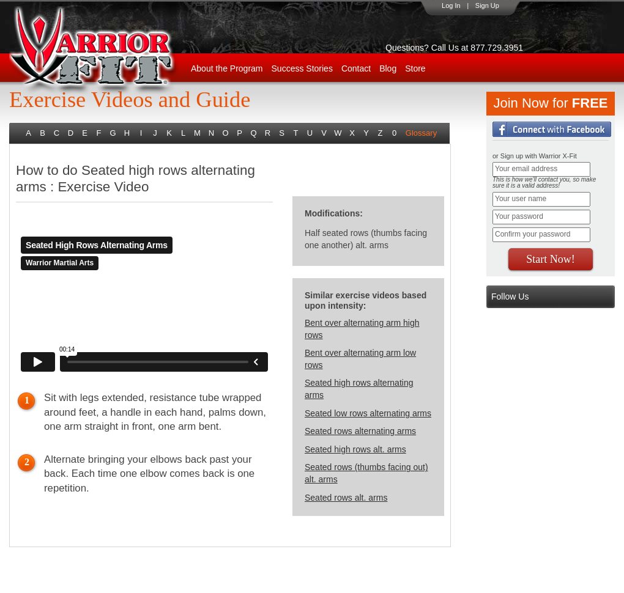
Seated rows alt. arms (346, 498)
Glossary (421, 133)
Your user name (520, 198)
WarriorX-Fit (107, 50)
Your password (519, 216)
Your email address (526, 168)
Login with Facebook (551, 129)
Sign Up (487, 5)
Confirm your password (532, 234)
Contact (356, 68)
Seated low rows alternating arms (368, 413)
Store (415, 68)
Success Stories (302, 68)
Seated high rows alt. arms (355, 449)
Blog (387, 68)
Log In (451, 5)
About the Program (227, 68)
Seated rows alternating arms (360, 431)
